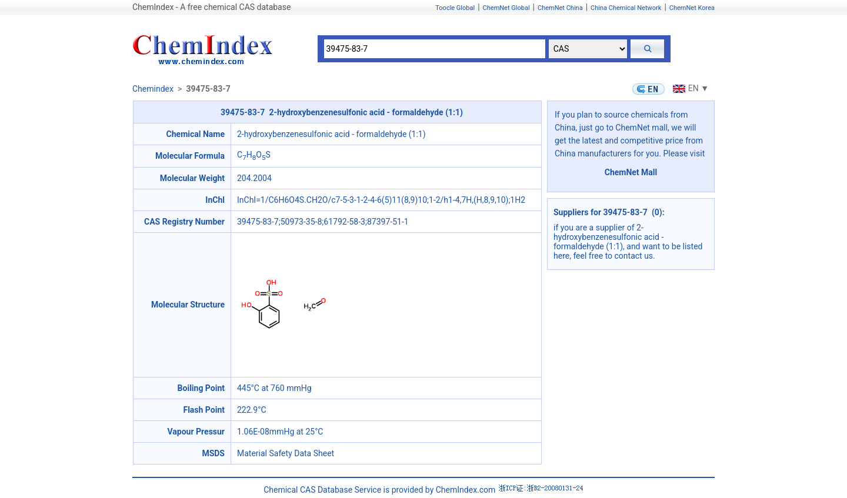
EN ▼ (689, 88)
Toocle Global (455, 8)
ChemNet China (560, 8)
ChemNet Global (506, 8)
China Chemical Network (626, 8)
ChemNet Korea (692, 8)
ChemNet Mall (631, 172)
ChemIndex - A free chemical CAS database (211, 7)
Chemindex (153, 88)
